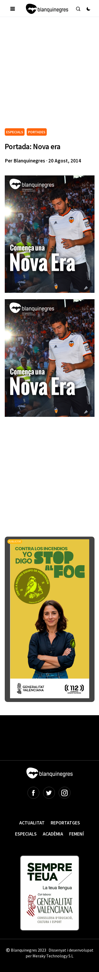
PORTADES (36, 132)
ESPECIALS (14, 132)
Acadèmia (53, 834)
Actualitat (32, 823)
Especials (26, 834)
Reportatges (65, 823)
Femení (76, 834)
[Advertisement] (49, 74)
